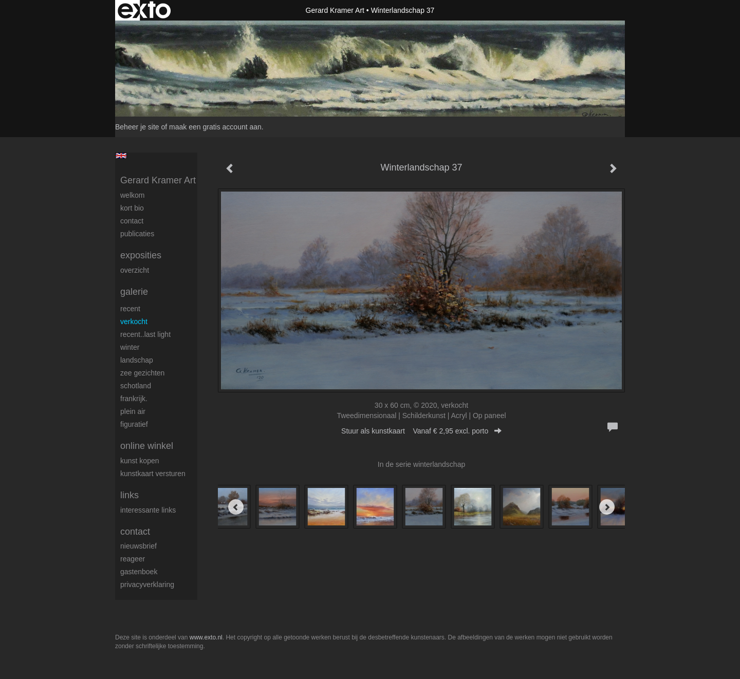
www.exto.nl (206, 637)
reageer (132, 559)
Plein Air (132, 411)
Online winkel (146, 446)
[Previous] (236, 507)
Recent (130, 309)
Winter (129, 347)
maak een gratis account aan (215, 127)
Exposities (140, 255)
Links (129, 495)
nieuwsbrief (138, 546)
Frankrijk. (133, 398)
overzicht (134, 270)
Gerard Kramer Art (335, 10)
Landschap (136, 360)
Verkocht (133, 321)
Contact (131, 221)
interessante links (148, 510)
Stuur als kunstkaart (421, 431)
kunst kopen (139, 461)
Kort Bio (132, 208)
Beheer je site (137, 127)
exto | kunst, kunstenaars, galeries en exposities (144, 10)
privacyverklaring (147, 584)
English (121, 156)
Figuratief (134, 424)
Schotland (135, 386)
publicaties (137, 234)
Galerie (134, 292)
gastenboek (138, 572)
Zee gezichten (142, 373)
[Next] (607, 507)
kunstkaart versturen (153, 473)
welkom (132, 195)
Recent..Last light (145, 334)
